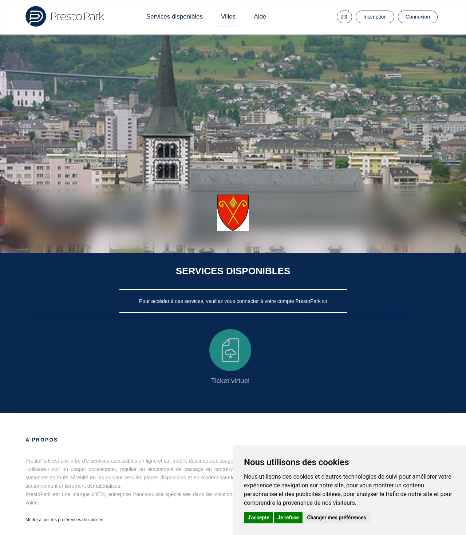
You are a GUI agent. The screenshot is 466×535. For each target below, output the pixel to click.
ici (324, 301)
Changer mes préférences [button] (336, 517)
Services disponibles (174, 16)
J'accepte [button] (258, 517)
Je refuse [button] (288, 517)
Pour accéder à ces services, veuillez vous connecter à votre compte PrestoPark (230, 301)
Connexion (418, 17)
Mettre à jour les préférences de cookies (64, 519)
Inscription (375, 17)
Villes (228, 16)
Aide (260, 16)
